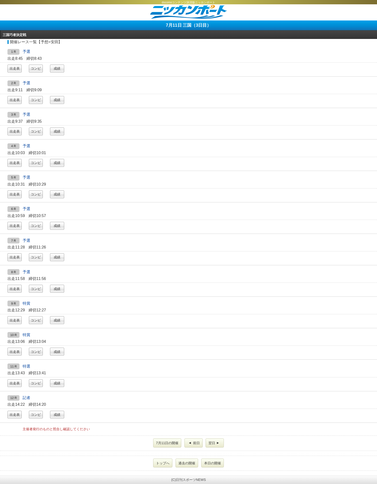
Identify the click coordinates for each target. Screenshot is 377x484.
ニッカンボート (188, 11)
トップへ (163, 463)
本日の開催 (212, 463)
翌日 (214, 443)
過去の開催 (186, 463)
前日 (194, 443)
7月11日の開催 (167, 443)
